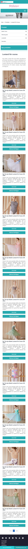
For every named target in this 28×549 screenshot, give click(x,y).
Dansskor (4, 41)
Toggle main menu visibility (25, 10)
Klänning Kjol (5, 34)
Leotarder (4, 38)
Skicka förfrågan (14, 107)
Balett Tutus (4, 31)
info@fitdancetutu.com (21, 547)
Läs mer (14, 103)
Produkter (7, 22)
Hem (2, 22)
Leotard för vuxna (15, 22)
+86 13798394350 (7, 547)
